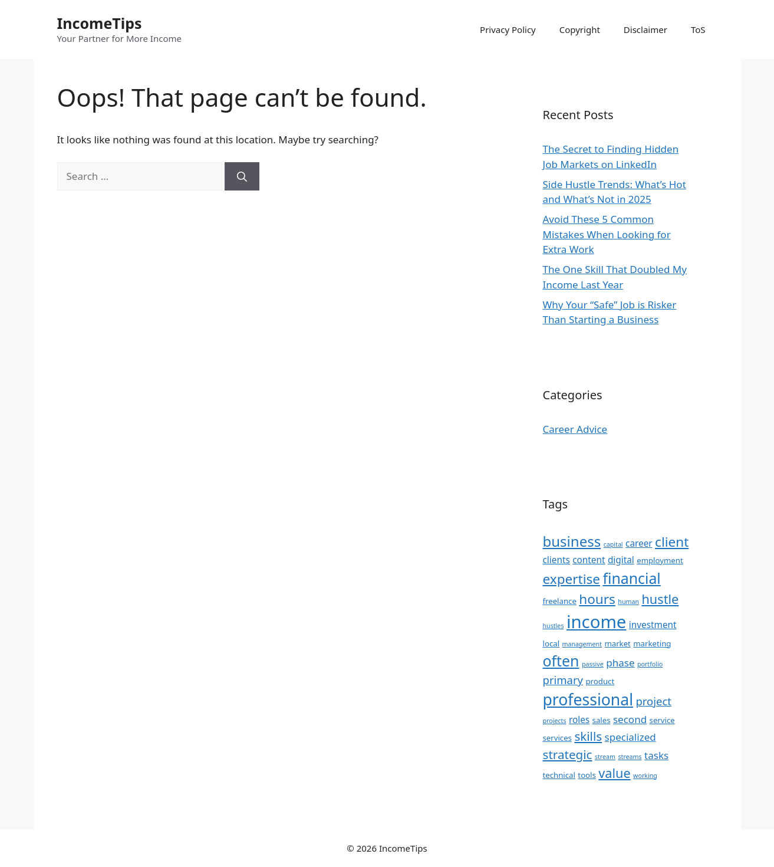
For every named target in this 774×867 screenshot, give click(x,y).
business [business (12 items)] (572, 541)
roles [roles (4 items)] (579, 719)
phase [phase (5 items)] (620, 662)
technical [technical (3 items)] (559, 775)
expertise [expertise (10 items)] (572, 579)
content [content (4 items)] (588, 560)
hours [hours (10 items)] (597, 599)
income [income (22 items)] (596, 621)
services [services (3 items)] (557, 738)
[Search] (242, 176)
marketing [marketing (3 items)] (652, 643)
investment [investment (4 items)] (653, 624)
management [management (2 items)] (581, 644)
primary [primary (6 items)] (563, 679)
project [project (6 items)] (653, 701)
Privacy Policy (508, 29)
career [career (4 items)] (639, 543)
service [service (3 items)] (662, 720)
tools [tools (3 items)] (586, 775)
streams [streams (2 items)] (629, 757)
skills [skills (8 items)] (588, 736)
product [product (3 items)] (599, 681)
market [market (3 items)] (617, 643)
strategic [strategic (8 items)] (567, 754)
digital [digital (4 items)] (621, 560)
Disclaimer (645, 29)
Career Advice (575, 429)
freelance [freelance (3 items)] (560, 601)
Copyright (579, 29)
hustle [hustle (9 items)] (660, 598)
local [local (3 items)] (551, 643)
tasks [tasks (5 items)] (656, 755)
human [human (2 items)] (628, 601)
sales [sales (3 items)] (601, 720)
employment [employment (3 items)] (660, 560)
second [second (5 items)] (630, 719)
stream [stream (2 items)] (605, 757)
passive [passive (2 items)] (593, 664)
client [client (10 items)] (672, 542)
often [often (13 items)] (561, 661)
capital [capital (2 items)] (613, 544)
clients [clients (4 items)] (556, 560)
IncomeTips (99, 23)
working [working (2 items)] (645, 775)
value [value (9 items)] (614, 772)
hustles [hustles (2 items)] (553, 626)
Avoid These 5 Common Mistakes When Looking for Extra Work (607, 234)
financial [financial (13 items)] (631, 578)
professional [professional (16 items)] (588, 699)
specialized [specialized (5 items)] (630, 737)
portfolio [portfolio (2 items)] (650, 664)
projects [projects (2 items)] (554, 721)
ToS (698, 29)
